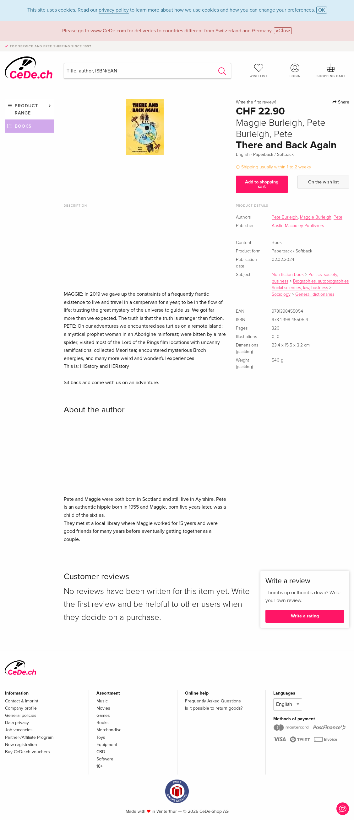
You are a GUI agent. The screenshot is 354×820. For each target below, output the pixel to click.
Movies (103, 708)
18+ (99, 766)
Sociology (281, 294)
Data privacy (17, 722)
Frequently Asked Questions (213, 701)
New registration (21, 744)
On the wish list (323, 182)
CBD (100, 751)
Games (103, 715)
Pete (338, 217)
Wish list (259, 70)
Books (23, 126)
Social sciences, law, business (300, 288)
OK (321, 10)
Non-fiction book (288, 274)
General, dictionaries (314, 294)
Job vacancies (19, 730)
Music (102, 701)
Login (295, 70)
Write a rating (305, 616)
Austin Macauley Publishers (298, 226)
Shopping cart (331, 70)
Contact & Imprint (21, 701)
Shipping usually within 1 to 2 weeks (276, 167)
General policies (20, 715)
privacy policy (114, 10)
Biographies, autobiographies (321, 281)
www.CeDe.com (108, 31)
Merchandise (109, 730)
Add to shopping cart (261, 184)
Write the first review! (256, 102)
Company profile (21, 708)
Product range (26, 109)
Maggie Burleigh (315, 217)
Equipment (106, 744)
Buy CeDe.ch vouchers (27, 751)
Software (104, 759)
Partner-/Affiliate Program (29, 737)
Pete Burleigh (285, 217)
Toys (100, 737)
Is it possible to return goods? (213, 708)
